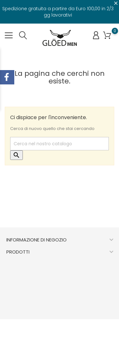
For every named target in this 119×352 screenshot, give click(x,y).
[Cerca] (59, 143)
